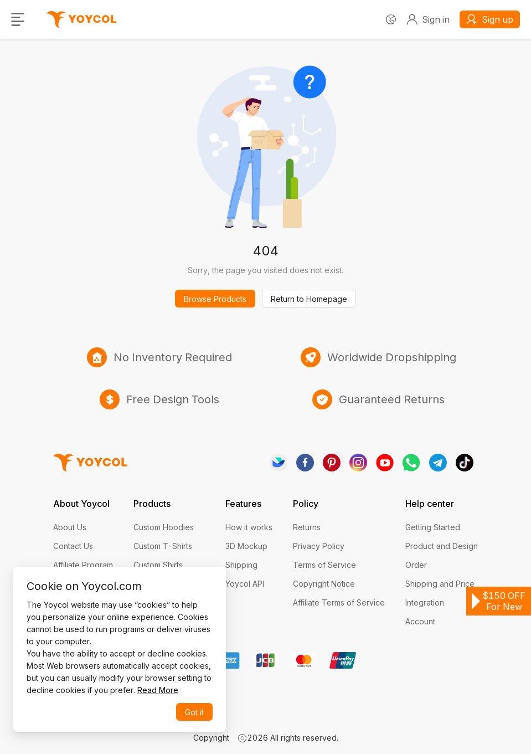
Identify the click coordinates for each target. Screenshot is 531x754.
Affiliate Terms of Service (339, 602)
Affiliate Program (83, 565)
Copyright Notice (324, 583)
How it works (248, 527)
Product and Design (441, 546)
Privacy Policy (318, 546)
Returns (307, 527)
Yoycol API (244, 583)
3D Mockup (246, 546)
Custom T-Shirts (162, 546)
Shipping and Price (440, 583)
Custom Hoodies (163, 527)
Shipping (241, 565)
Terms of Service (324, 565)
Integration (424, 602)
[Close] (206, 584)
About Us (69, 527)
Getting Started (432, 527)
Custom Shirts (158, 565)
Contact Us (73, 546)
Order (416, 565)
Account (420, 621)
